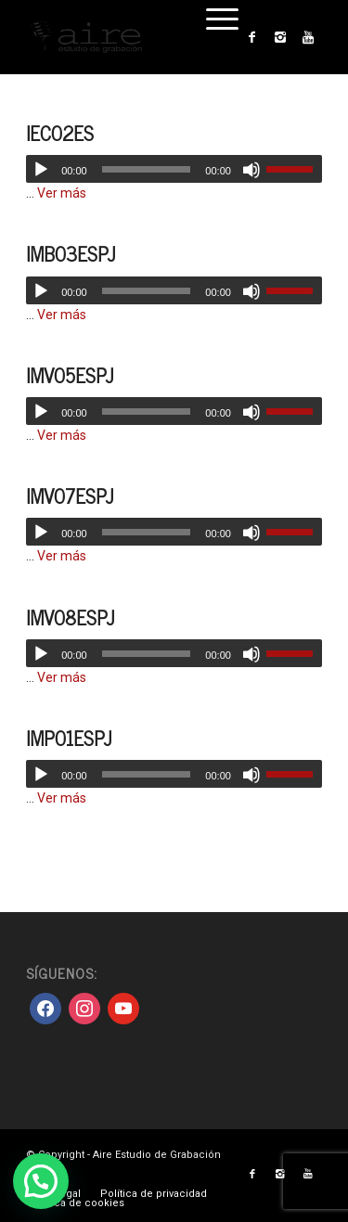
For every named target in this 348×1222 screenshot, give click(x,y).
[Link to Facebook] (252, 37)
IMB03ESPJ (70, 253)
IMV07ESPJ (69, 495)
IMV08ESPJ (70, 617)
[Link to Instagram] (280, 37)
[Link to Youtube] (308, 37)
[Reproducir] (41, 170)
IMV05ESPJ (69, 375)
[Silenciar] (251, 170)
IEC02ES (60, 132)
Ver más (61, 193)
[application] (174, 169)
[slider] (146, 169)
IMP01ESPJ (68, 737)
